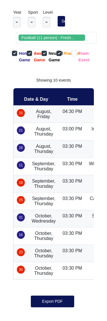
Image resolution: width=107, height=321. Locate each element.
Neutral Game (48, 56)
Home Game (19, 56)
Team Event (78, 56)
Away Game (34, 56)
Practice (63, 53)
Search (63, 21)
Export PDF (52, 301)
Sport (33, 12)
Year (17, 12)
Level (48, 12)
